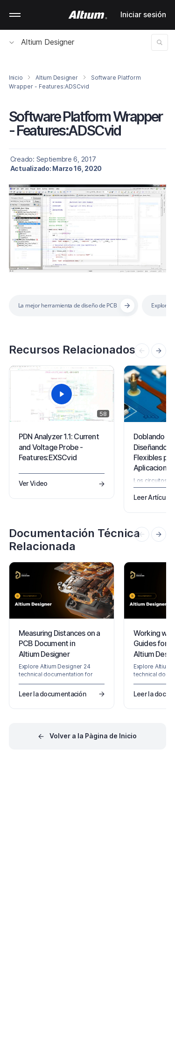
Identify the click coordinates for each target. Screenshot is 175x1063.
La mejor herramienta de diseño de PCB (67, 305)
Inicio (16, 77)
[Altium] (87, 15)
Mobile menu (15, 15)
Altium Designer (41, 42)
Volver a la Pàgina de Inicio (93, 736)
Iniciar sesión (143, 14)
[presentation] (158, 350)
